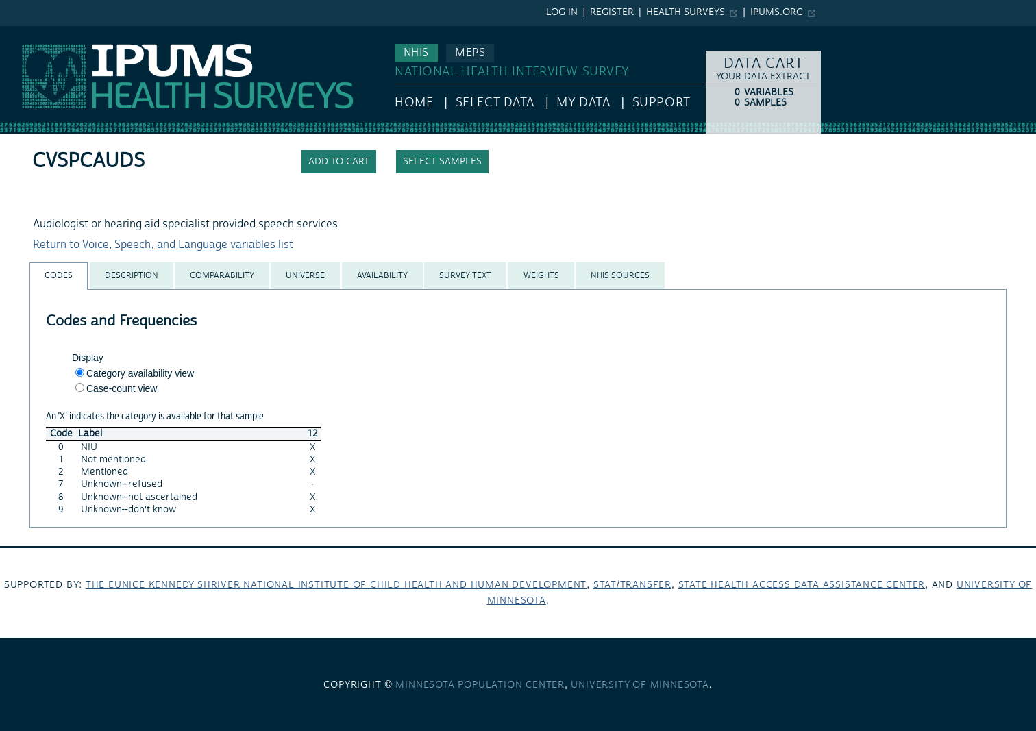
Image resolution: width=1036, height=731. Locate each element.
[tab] (58, 275)
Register (612, 12)
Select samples (442, 162)
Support (661, 102)
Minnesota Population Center (480, 685)
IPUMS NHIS (30, 33)
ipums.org (776, 12)
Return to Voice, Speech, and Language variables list (163, 244)
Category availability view (140, 373)
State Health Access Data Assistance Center (802, 585)
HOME (414, 102)
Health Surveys (685, 12)
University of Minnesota (639, 685)
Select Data (495, 102)
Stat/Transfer (632, 585)
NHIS (416, 53)
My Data (583, 102)
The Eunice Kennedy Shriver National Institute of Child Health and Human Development (336, 585)
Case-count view (122, 388)
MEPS (470, 53)
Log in (562, 12)
